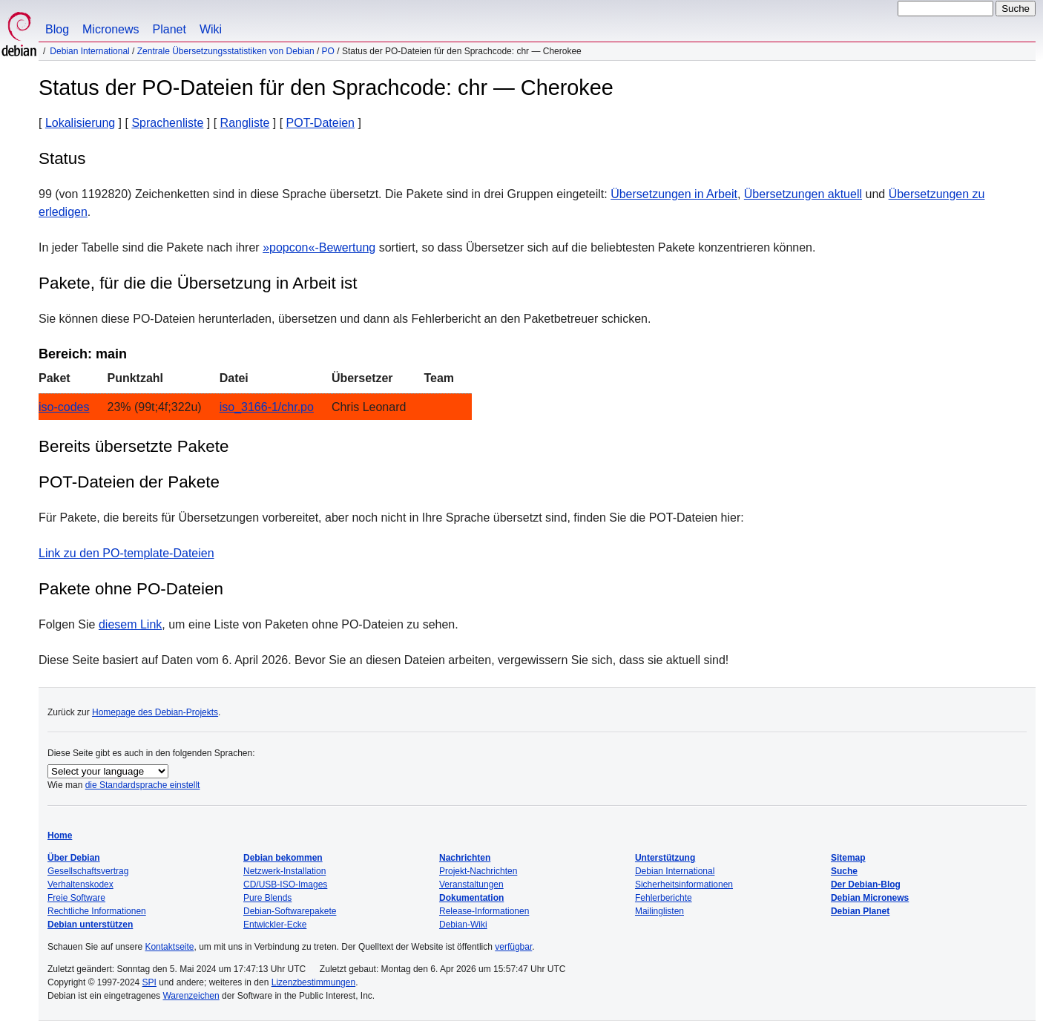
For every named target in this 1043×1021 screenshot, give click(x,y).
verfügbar (513, 947)
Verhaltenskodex (80, 884)
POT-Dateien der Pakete (129, 482)
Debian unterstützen (90, 924)
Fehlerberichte (663, 898)
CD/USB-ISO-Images (285, 884)
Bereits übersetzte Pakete (133, 446)
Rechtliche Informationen (96, 911)
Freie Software (76, 898)
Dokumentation (471, 898)
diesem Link (130, 624)
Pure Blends (267, 898)
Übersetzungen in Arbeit (674, 194)
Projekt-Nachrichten (478, 871)
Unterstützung (665, 858)
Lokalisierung (80, 122)
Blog (57, 29)
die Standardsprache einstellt (142, 785)
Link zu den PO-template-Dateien (126, 553)
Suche (844, 871)
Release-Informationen (484, 911)
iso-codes (64, 407)
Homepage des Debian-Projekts (155, 712)
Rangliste (245, 122)
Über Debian (73, 858)
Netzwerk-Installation (284, 871)
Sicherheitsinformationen (684, 884)
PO (328, 51)
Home (59, 835)
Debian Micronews (870, 898)
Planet (169, 29)
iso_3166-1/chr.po (267, 407)
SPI (149, 982)
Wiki (211, 29)
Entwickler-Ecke (274, 924)
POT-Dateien (320, 122)
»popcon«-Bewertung (319, 247)
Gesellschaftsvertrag (87, 871)
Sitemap (848, 858)
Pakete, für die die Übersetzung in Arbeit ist (198, 283)
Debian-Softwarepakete (289, 911)
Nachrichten (464, 858)
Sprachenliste (167, 122)
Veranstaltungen (471, 884)
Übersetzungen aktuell (803, 194)
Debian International (89, 51)
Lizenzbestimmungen (313, 982)
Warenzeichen (190, 996)
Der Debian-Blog (866, 884)
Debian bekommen (283, 858)
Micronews (110, 29)
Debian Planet (860, 911)
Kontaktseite (169, 947)
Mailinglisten (659, 911)
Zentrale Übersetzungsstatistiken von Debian (226, 51)
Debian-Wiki (463, 924)
